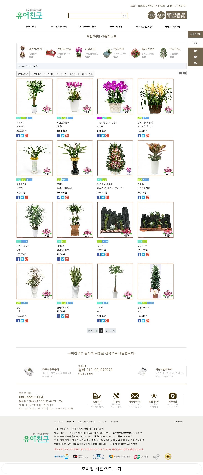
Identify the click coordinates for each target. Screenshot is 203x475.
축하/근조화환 (144, 27)
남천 (18, 307)
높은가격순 (49, 73)
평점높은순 (62, 73)
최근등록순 (87, 73)
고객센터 (114, 421)
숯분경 (100, 245)
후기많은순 (74, 73)
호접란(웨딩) (63, 122)
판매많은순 (23, 73)
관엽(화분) (116, 27)
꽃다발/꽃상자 (59, 27)
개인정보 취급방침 (86, 421)
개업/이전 (33, 66)
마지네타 (61, 245)
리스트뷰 (180, 73)
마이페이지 (181, 6)
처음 (90, 330)
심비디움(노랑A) (145, 122)
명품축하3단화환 (105, 184)
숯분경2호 (142, 245)
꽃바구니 (31, 27)
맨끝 (113, 330)
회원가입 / (142, 6)
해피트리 (20, 122)
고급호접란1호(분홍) (106, 122)
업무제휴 (102, 421)
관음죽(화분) (22, 245)
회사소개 (58, 421)
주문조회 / (161, 6)
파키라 (100, 307)
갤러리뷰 (184, 73)
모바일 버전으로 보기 (101, 469)
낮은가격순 (36, 73)
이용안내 (70, 421)
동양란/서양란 (87, 27)
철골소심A (21, 184)
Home (21, 66)
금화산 (60, 184)
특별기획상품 (172, 27)
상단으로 (179, 421)
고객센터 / (171, 6)
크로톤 (141, 184)
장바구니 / (152, 6)
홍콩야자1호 (143, 307)
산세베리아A (63, 307)
